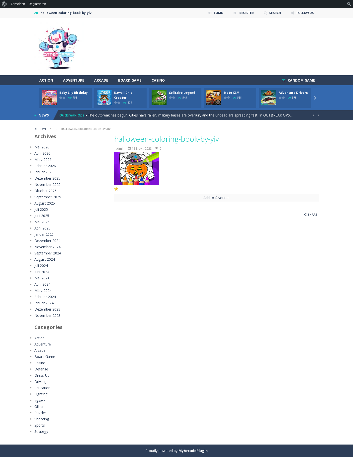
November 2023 (47, 315)
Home (42, 129)
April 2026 (42, 153)
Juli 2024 (41, 265)
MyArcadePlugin (193, 450)
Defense (41, 369)
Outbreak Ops (72, 115)
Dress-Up (42, 375)
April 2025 (42, 228)
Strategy (41, 431)
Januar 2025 (44, 234)
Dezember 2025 (47, 178)
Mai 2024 (41, 278)
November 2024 (47, 246)
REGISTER (245, 13)
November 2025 (47, 184)
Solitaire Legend (182, 93)
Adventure (73, 80)
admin (119, 148)
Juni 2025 (41, 215)
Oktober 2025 (45, 190)
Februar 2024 (45, 296)
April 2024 (42, 284)
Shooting (41, 419)
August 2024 (44, 259)
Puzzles (40, 412)
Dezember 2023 (47, 309)
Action (46, 80)
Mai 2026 (41, 147)
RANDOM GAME (301, 80)
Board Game (130, 80)
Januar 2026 (44, 172)
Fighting (40, 394)
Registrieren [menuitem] (37, 4)
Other (39, 406)
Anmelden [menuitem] (17, 4)
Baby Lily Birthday (73, 93)
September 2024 (47, 253)
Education (42, 387)
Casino (158, 80)
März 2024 (43, 290)
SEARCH (274, 13)
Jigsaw (39, 400)
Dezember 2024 (47, 240)
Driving (40, 381)
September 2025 (47, 197)
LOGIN (218, 13)
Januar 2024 (44, 303)
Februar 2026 (45, 165)
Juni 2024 (41, 271)
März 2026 (43, 159)
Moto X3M (231, 93)
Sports (39, 425)
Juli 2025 (41, 209)
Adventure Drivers (293, 93)
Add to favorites (216, 197)
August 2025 (44, 203)
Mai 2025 (41, 222)
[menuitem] (4, 4)
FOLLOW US (305, 13)
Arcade (101, 80)
